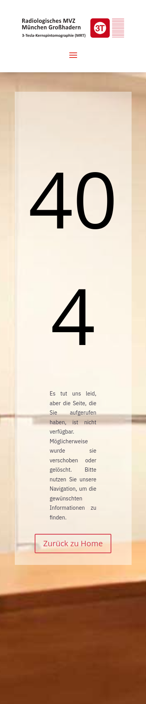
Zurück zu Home (73, 543)
